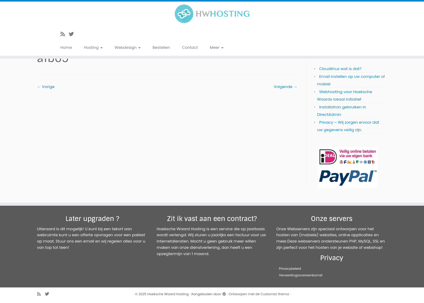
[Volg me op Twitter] (73, 34)
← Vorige (45, 87)
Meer (217, 47)
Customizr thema (275, 294)
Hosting (93, 47)
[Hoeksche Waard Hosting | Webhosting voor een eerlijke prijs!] (212, 13)
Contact (190, 47)
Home (66, 47)
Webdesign (128, 47)
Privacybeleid (290, 268)
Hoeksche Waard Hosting (168, 294)
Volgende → (285, 87)
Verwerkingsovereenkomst (301, 275)
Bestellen (161, 47)
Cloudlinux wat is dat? (340, 69)
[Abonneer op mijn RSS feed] (64, 34)
